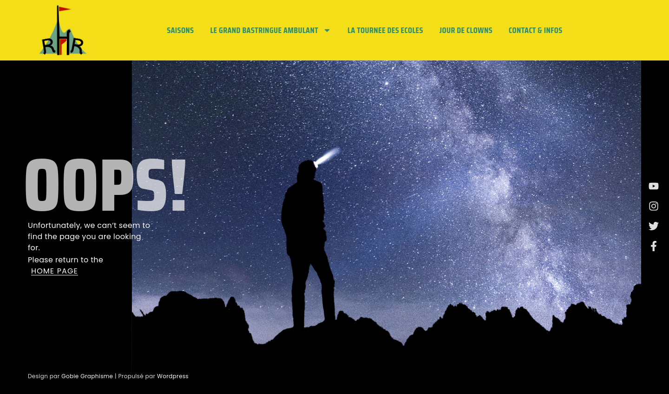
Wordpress (173, 376)
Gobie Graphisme (87, 376)
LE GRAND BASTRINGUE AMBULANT (270, 30)
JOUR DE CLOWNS (465, 30)
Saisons (180, 30)
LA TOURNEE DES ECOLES (385, 30)
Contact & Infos (535, 30)
